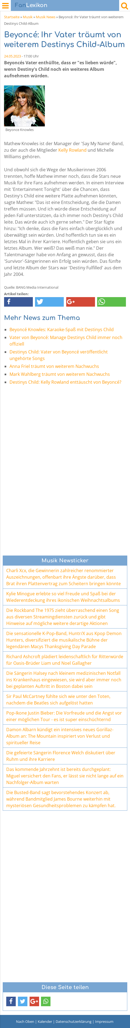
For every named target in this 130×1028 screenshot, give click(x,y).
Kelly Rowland (72, 150)
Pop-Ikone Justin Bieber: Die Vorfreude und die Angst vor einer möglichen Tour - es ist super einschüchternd (64, 716)
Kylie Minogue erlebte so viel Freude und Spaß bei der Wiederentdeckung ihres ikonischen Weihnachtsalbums (63, 597)
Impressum (104, 1021)
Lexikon (31, 5)
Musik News (45, 16)
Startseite (12, 16)
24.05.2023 (12, 56)
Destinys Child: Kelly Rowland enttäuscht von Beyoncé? (65, 382)
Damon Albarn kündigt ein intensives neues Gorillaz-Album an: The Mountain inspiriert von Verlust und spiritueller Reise (59, 736)
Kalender (45, 1021)
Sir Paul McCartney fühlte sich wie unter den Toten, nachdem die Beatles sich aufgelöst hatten (58, 699)
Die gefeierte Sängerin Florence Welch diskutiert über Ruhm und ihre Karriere (60, 756)
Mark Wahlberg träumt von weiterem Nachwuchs (59, 374)
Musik (28, 16)
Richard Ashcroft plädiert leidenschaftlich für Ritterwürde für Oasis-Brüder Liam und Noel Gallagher (64, 660)
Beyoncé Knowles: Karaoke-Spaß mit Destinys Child (61, 330)
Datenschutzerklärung (73, 1021)
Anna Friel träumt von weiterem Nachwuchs (54, 366)
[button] (18, 302)
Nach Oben (25, 1021)
